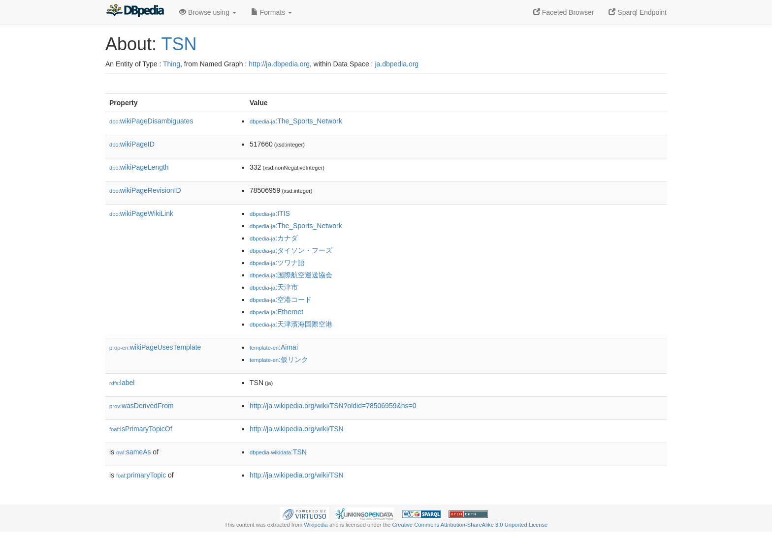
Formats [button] (271, 12)
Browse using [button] (207, 12)
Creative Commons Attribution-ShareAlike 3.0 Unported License (469, 525)
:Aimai (274, 347)
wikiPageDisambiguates (151, 121)
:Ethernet (276, 312)
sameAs (133, 452)
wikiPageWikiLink (141, 213)
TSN (178, 44)
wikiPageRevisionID (145, 190)
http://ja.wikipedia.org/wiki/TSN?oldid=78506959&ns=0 (333, 406)
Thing (171, 64)
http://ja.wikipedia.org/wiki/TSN (297, 429)
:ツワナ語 (277, 263)
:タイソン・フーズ (291, 250)
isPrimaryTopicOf (140, 429)
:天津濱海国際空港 (291, 324)
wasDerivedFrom (141, 406)
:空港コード (281, 299)
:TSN (278, 452)
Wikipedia (316, 525)
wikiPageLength (139, 167)
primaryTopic (141, 475)
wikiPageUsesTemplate (155, 347)
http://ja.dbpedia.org (279, 64)
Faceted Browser (563, 12)
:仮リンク (279, 359)
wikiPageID (132, 144)
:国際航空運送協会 (291, 275)
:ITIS (270, 213)
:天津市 (274, 287)
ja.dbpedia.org (396, 64)
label (121, 383)
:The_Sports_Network (296, 121)
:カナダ (274, 238)
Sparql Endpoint (638, 12)
